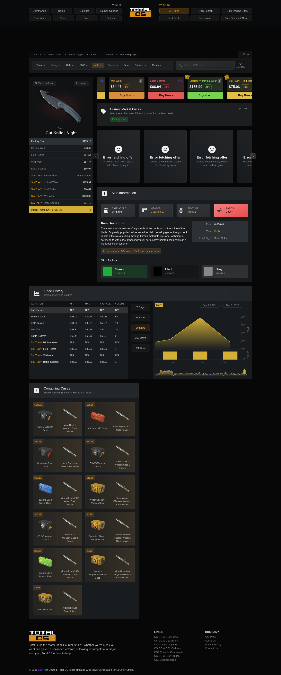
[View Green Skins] (107, 271)
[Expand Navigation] (242, 65)
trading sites (145, 113)
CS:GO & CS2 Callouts (167, 648)
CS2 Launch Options (166, 644)
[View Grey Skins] (208, 271)
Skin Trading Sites (237, 10)
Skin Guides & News (236, 18)
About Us (210, 640)
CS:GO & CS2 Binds (166, 640)
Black (169, 269)
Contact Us (211, 648)
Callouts (84, 10)
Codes (63, 18)
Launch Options (109, 10)
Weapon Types (76, 54)
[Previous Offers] (239, 109)
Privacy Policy (213, 644)
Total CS (37, 54)
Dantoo (43, 669)
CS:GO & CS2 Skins (166, 636)
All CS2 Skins (55, 54)
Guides (111, 18)
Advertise (210, 636)
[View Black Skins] (158, 271)
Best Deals (174, 18)
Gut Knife (108, 54)
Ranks (61, 10)
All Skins (174, 10)
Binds (87, 18)
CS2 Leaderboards (165, 659)
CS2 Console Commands (168, 652)
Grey (218, 269)
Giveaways (205, 18)
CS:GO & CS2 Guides (167, 655)
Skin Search (206, 10)
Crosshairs (40, 18)
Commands (39, 10)
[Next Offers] (245, 109)
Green (119, 269)
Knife (93, 54)
